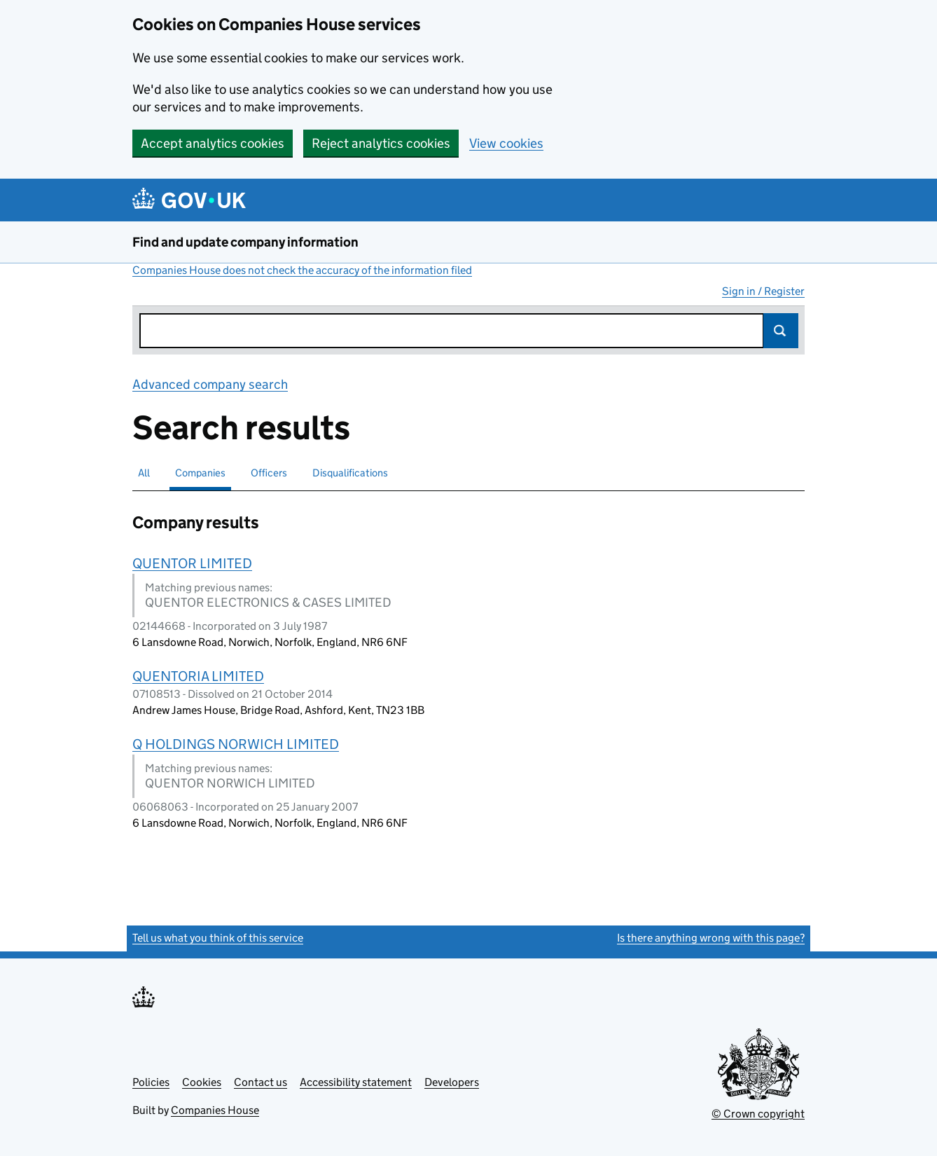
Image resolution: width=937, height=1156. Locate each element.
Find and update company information (245, 242)
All (144, 472)
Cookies (201, 1082)
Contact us (260, 1082)
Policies (150, 1082)
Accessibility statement (356, 1082)
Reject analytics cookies (381, 143)
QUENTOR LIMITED (192, 563)
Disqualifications (350, 472)
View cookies (506, 143)
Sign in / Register (763, 291)
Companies (200, 472)
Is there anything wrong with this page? (711, 937)
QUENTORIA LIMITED (198, 676)
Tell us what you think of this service (217, 937)
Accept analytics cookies (212, 143)
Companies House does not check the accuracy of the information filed (302, 270)
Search (780, 330)
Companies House (215, 1110)
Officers (269, 472)
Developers (451, 1082)
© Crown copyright (758, 1113)
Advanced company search (210, 384)
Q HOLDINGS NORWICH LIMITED (235, 744)
